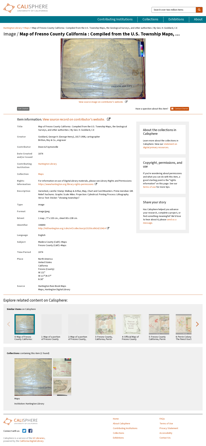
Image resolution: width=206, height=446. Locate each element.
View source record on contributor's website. (74, 119)
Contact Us (165, 438)
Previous (8, 324)
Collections (150, 19)
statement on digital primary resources (160, 145)
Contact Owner (179, 108)
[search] (199, 10)
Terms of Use (166, 423)
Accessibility (166, 433)
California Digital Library (32, 441)
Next (197, 324)
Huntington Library (12, 28)
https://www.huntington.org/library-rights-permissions (66, 184)
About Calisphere (121, 423)
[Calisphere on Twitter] (24, 431)
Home (116, 419)
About (198, 19)
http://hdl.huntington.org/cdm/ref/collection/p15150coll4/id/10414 (72, 228)
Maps (27, 28)
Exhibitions (176, 19)
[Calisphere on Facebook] (30, 431)
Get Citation (23, 108)
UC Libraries (39, 438)
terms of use (149, 187)
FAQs (162, 419)
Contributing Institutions (115, 19)
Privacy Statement (169, 428)
